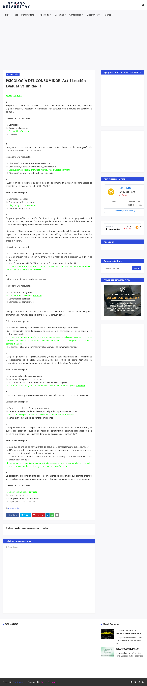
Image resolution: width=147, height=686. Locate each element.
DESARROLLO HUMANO (127, 648)
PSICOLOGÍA (13, 508)
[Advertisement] (73, 45)
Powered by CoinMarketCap (124, 211)
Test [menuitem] (15, 14)
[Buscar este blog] (118, 268)
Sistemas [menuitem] (59, 14)
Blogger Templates (49, 682)
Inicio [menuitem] (7, 14)
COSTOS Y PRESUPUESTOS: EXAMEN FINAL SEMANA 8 (129, 632)
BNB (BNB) (124, 188)
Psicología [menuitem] (44, 14)
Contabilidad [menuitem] (75, 14)
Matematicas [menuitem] (27, 14)
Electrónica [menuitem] (92, 14)
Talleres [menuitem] (107, 14)
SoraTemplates (19, 682)
